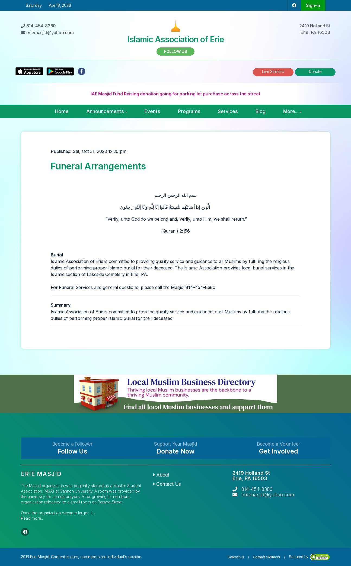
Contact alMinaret (266, 557)
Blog (261, 111)
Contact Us (167, 484)
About (161, 475)
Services (228, 111)
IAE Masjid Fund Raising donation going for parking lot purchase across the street (175, 94)
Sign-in (313, 5)
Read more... (32, 518)
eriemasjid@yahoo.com (267, 494)
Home (62, 111)
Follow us (175, 51)
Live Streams (273, 71)
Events (152, 111)
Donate (315, 71)
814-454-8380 (257, 489)
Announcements (106, 111)
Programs (189, 111)
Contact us (236, 557)
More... (292, 111)
